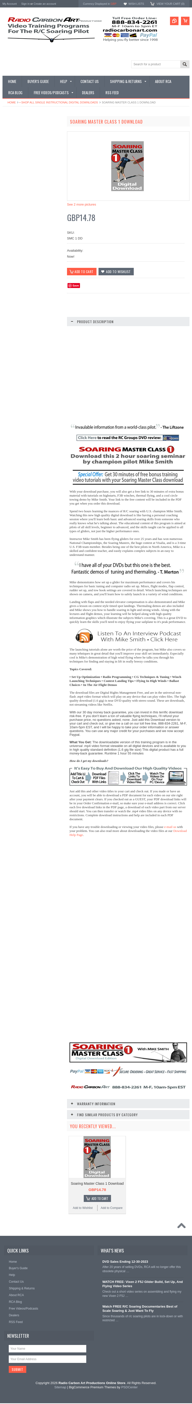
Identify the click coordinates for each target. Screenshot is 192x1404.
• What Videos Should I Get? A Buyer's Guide (30, 133)
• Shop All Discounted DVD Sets (26, 181)
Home (12, 102)
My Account (9, 3)
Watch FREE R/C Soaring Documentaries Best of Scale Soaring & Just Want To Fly (139, 1309)
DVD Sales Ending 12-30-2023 (125, 1262)
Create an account (45, 3)
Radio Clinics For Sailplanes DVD (32, 400)
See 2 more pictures (81, 204)
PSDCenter (129, 1388)
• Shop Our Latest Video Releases (28, 144)
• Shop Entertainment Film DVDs (27, 257)
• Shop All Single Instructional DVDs (29, 173)
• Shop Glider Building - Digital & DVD (30, 240)
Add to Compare (47, 407)
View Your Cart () (170, 3)
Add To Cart (100, 1198)
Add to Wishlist (17, 407)
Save (75, 285)
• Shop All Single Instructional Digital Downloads (59, 102)
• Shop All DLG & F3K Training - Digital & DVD (31, 230)
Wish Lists (136, 3)
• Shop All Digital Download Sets (26, 164)
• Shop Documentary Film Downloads (30, 249)
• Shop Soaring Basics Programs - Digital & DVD (28, 192)
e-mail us (170, 827)
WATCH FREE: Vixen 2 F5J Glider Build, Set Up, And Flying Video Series (142, 1284)
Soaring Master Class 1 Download (97, 1184)
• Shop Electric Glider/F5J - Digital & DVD (29, 218)
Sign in (25, 3)
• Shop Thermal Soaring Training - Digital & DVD (27, 205)
